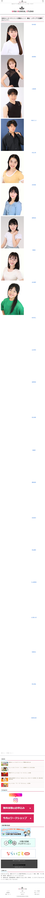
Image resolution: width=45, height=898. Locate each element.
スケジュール (22, 892)
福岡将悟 (34, 382)
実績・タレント (8, 894)
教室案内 (8, 892)
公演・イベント (37, 892)
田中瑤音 (34, 24)
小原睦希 (34, 88)
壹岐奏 (33, 250)
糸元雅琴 (34, 282)
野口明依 (34, 684)
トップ (8, 890)
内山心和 (34, 152)
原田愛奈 (34, 56)
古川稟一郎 (33, 617)
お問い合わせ (36, 894)
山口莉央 (34, 349)
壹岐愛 (33, 450)
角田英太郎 (33, 717)
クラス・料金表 (37, 890)
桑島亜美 (34, 482)
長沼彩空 (34, 517)
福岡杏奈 (34, 217)
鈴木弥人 (34, 317)
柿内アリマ (33, 120)
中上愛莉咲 (33, 582)
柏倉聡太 (34, 651)
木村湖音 (34, 184)
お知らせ (22, 894)
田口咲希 (34, 417)
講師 (22, 890)
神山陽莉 (34, 549)
